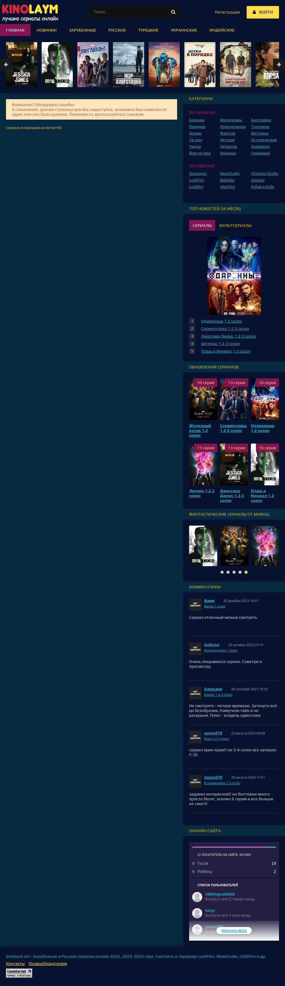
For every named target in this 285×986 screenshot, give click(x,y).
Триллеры (260, 126)
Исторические (264, 140)
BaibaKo (227, 180)
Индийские (222, 30)
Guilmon (211, 645)
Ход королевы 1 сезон (221, 650)
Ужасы (195, 146)
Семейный (260, 153)
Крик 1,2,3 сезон (216, 738)
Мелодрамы (231, 120)
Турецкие (148, 30)
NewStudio (230, 173)
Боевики (196, 120)
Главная (15, 30)
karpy (210, 910)
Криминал (260, 146)
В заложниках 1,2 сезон (222, 783)
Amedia (258, 180)
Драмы (195, 133)
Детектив (228, 146)
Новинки (47, 30)
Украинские (184, 30)
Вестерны (260, 133)
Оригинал (198, 173)
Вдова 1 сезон (215, 606)
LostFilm (196, 180)
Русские (117, 30)
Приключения (233, 126)
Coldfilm (196, 187)
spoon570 (213, 733)
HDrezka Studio (264, 173)
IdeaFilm (227, 187)
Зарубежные (82, 30)
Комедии (197, 126)
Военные (228, 153)
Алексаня (213, 689)
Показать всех (234, 931)
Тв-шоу (195, 140)
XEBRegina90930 (220, 894)
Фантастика (200, 153)
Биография (261, 120)
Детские (227, 140)
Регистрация (227, 12)
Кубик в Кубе (262, 187)
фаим (209, 600)
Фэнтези (228, 133)
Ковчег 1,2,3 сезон (218, 694)
